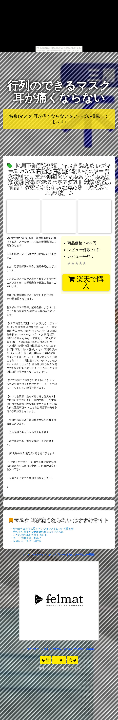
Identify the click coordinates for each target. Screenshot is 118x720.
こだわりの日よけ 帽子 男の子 (30, 534)
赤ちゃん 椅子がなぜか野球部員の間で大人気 (38, 531)
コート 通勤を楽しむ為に (27, 538)
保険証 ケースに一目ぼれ (27, 541)
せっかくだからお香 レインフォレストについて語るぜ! (43, 528)
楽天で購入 (86, 282)
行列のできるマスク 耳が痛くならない (59, 91)
